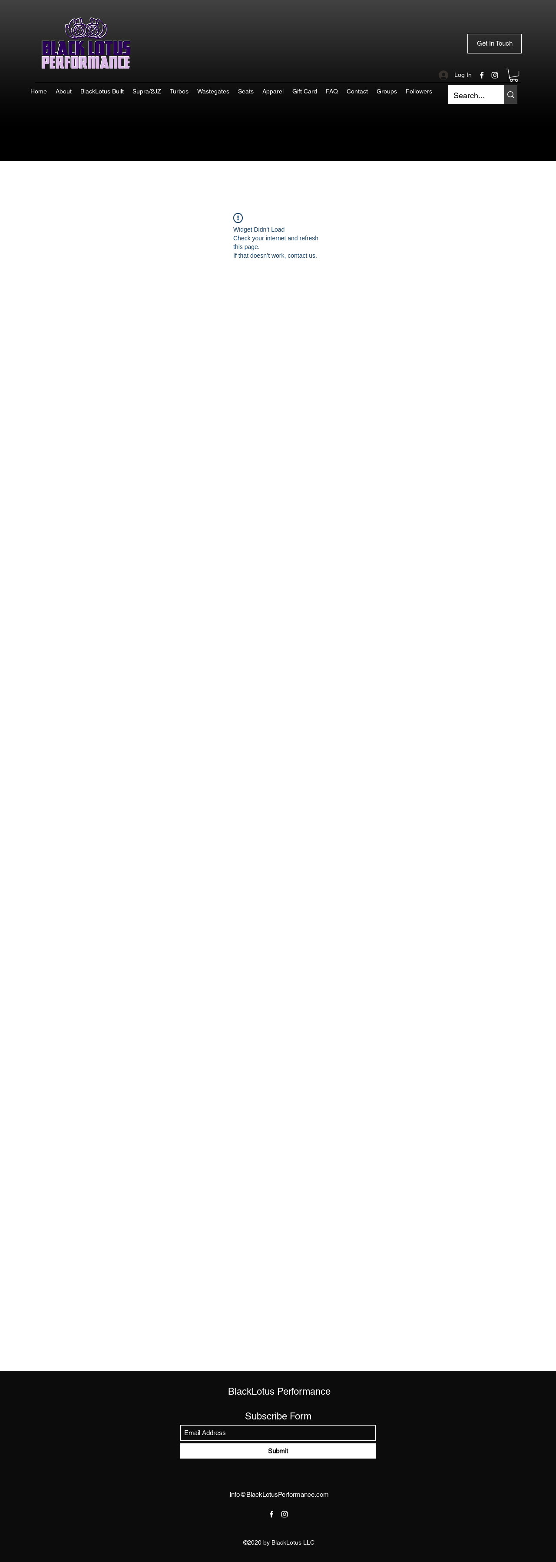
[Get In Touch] (494, 43)
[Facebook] (481, 75)
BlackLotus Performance (279, 1391)
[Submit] (278, 1451)
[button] (514, 75)
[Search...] (469, 95)
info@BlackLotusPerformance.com (279, 1494)
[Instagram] (494, 75)
